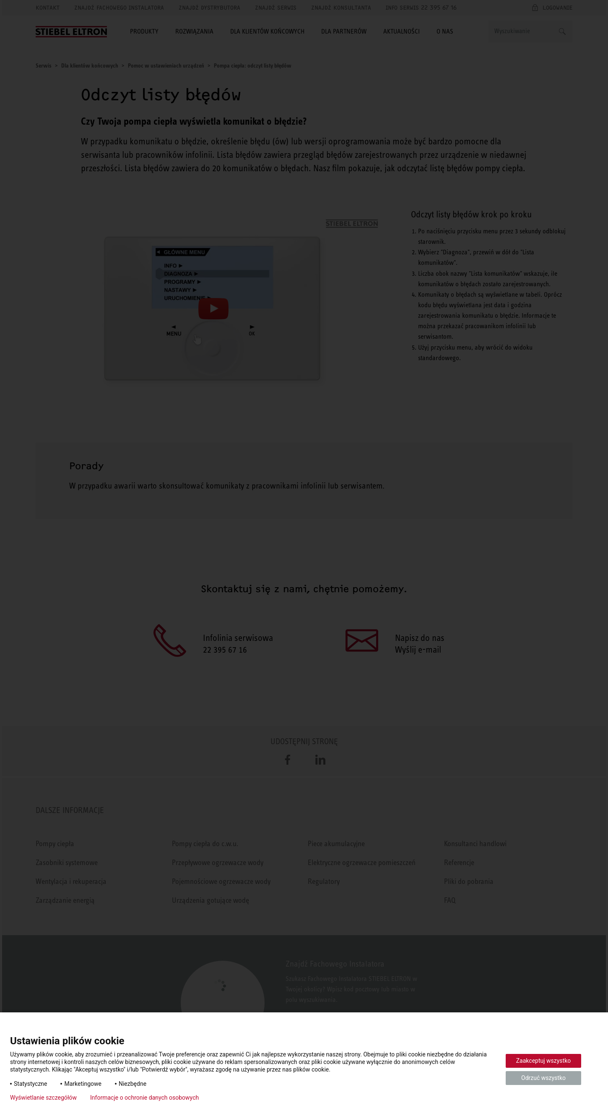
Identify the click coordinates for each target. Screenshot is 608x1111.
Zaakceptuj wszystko (543, 1060)
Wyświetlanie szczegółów (43, 1097)
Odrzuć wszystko (543, 1077)
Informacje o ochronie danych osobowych (144, 1097)
